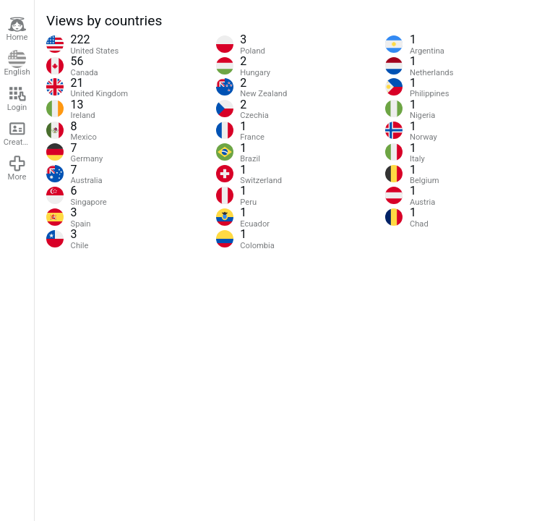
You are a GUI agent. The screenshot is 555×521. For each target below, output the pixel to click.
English (17, 63)
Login (17, 98)
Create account (19, 133)
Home (16, 29)
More (17, 168)
